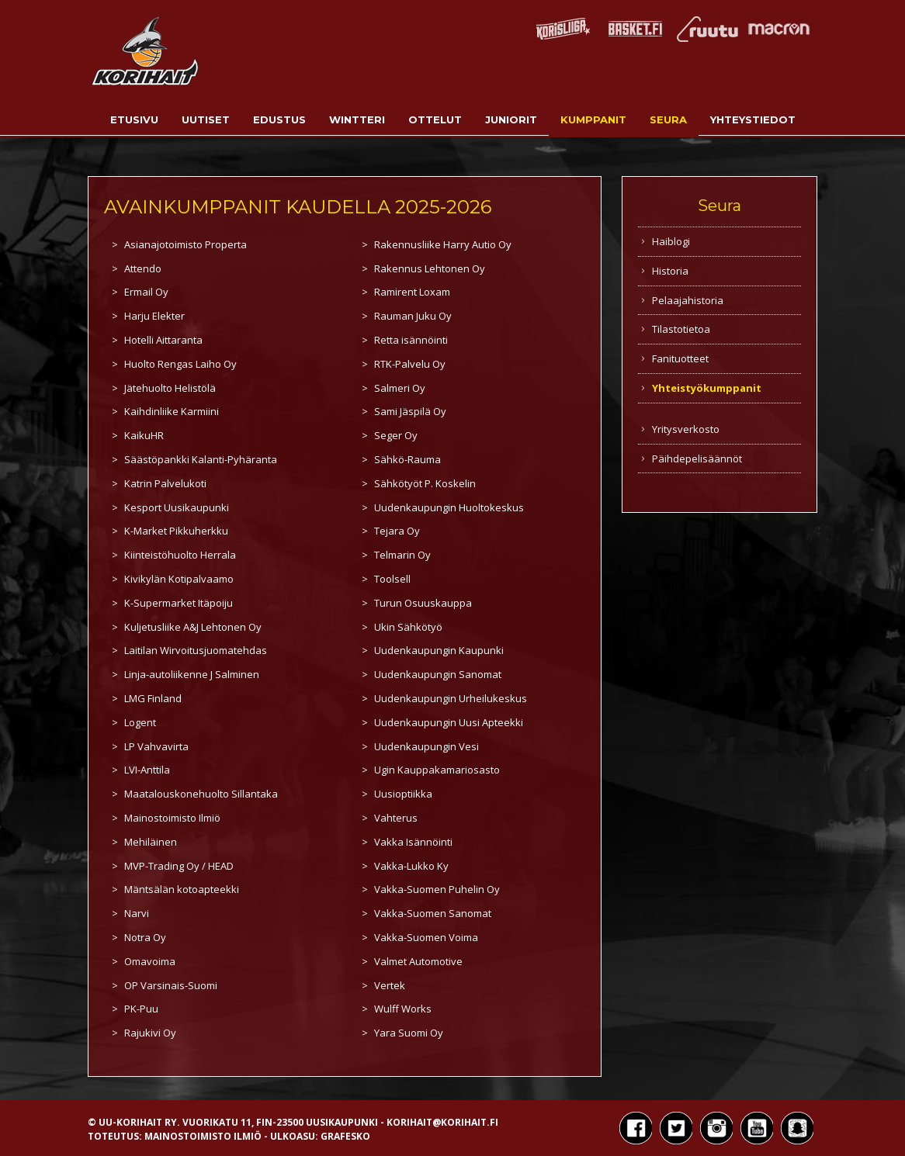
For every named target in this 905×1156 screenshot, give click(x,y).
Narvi (136, 913)
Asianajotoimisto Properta (185, 244)
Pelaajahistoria (687, 300)
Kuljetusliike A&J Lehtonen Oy (193, 627)
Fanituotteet (680, 358)
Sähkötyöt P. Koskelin (425, 483)
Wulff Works (403, 1009)
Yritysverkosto (685, 429)
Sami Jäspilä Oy (410, 411)
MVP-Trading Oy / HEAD (179, 866)
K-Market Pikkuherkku (176, 531)
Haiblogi (671, 241)
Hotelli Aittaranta (163, 340)
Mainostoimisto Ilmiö (172, 818)
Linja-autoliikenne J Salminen (191, 674)
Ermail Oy (146, 292)
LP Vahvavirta (156, 746)
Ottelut (435, 119)
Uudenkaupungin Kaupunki (439, 650)
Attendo (142, 268)
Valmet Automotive (418, 961)
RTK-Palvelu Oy (410, 364)
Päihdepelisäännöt (697, 459)
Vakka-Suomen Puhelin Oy (437, 889)
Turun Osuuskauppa (423, 603)
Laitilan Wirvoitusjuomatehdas (195, 650)
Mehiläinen (150, 842)
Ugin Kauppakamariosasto (437, 770)
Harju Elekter (154, 316)
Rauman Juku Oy (413, 316)
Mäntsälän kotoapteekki (181, 889)
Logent (140, 722)
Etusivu (134, 119)
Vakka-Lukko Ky (411, 866)
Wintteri (357, 119)
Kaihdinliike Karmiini (171, 411)
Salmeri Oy (399, 388)
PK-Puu (141, 1009)
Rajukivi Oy (150, 1033)
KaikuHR (144, 435)
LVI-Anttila (147, 770)
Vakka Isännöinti (413, 842)
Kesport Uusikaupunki (176, 507)
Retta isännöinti (411, 340)
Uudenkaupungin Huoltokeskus (449, 507)
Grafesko (345, 1136)
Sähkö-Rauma (407, 459)
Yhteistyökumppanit (706, 388)
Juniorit (511, 119)
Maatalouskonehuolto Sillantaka (201, 794)
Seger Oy (396, 435)
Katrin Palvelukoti (165, 483)
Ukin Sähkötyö (408, 627)
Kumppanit (593, 119)
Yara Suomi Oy (408, 1033)
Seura (668, 119)
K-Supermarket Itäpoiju (178, 603)
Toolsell (392, 579)
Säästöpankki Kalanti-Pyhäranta (200, 459)
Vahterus (396, 818)
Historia (670, 271)
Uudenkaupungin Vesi (426, 746)
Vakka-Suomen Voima (426, 937)
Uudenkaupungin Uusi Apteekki (448, 722)
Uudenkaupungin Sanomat (437, 674)
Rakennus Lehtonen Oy (429, 268)
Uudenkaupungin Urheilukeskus (450, 698)
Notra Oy (145, 937)
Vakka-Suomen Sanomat (432, 913)
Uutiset (206, 119)
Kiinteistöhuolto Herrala (180, 555)
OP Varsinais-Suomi (170, 985)
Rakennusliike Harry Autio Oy (442, 244)
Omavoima (149, 961)
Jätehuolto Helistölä (170, 388)
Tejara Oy (397, 531)
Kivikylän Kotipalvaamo (179, 579)
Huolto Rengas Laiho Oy (180, 364)
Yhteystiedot (753, 119)
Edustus (279, 119)
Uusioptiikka (403, 794)
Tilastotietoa (681, 329)
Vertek (389, 985)
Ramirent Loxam (412, 292)
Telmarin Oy (402, 555)
